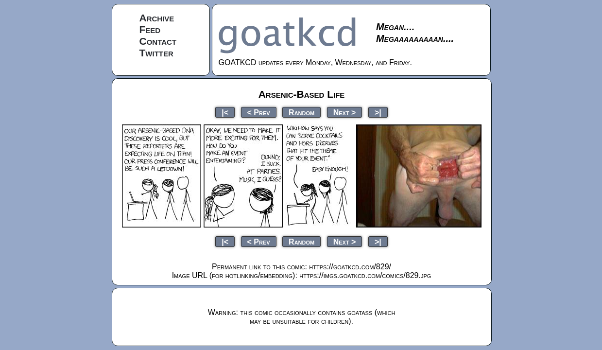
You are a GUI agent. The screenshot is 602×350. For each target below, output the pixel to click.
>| (378, 112)
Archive (156, 17)
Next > (344, 112)
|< (225, 112)
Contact (158, 41)
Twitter (156, 52)
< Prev (258, 112)
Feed (150, 29)
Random (301, 112)
